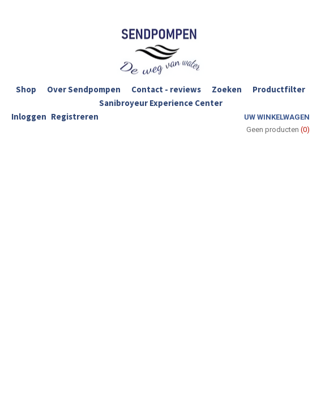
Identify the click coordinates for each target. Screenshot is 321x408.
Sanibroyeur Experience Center (160, 102)
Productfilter (278, 89)
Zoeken (227, 89)
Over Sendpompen (84, 89)
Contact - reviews (166, 89)
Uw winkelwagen (277, 117)
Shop (26, 89)
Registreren (75, 116)
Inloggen (28, 116)
